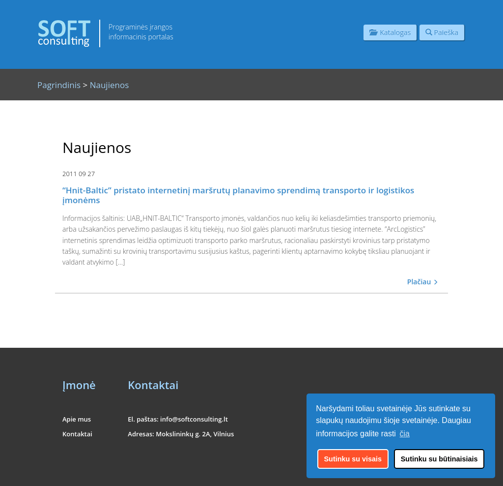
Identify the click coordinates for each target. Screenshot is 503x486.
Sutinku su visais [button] (353, 459)
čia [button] (405, 433)
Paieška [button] (441, 32)
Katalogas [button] (390, 32)
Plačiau (422, 281)
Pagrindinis (59, 85)
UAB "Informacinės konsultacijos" (401, 472)
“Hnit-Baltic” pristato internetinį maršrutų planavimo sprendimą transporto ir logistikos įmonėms (238, 195)
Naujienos (109, 85)
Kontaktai (77, 433)
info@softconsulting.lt (194, 419)
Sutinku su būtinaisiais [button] (439, 459)
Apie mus (76, 419)
